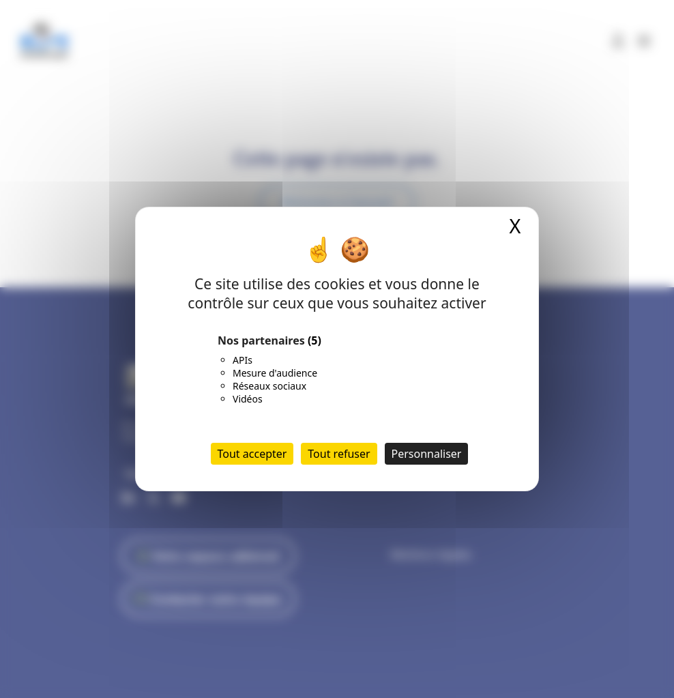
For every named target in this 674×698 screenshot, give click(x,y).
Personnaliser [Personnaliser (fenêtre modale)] (427, 453)
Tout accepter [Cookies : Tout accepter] (252, 453)
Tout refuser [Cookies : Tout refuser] (339, 453)
